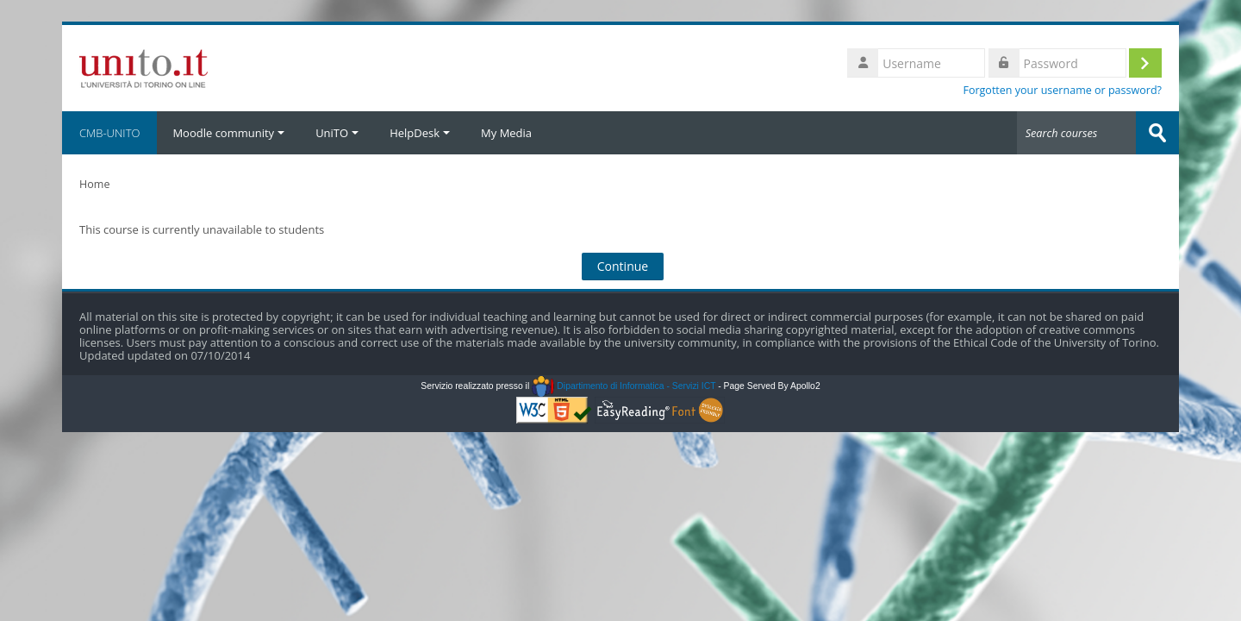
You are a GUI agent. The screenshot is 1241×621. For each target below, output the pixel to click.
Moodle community (228, 133)
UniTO (337, 133)
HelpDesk (420, 133)
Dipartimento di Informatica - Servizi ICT (623, 386)
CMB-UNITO (109, 133)
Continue (623, 266)
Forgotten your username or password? (1062, 90)
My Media (506, 133)
